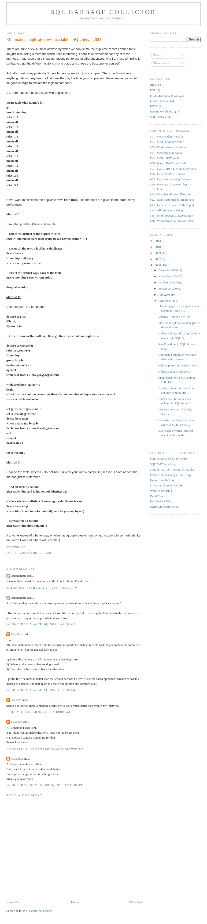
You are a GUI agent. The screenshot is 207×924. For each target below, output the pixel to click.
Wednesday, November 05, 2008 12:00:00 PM (45, 748)
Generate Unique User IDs (174, 317)
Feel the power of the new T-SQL (178, 365)
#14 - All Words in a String (166, 210)
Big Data (155, 85)
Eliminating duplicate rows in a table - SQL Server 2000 (54, 39)
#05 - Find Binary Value (164, 157)
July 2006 (164, 294)
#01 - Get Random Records (166, 136)
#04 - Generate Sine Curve (166, 152)
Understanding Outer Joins (174, 371)
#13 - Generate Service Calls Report (172, 205)
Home (74, 902)
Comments (161, 63)
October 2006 (167, 282)
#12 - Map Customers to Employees (172, 199)
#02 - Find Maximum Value (167, 142)
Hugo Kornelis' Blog (162, 480)
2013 (158, 241)
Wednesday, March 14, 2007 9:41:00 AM (41, 624)
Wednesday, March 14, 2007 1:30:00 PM (40, 690)
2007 (158, 259)
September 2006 (168, 288)
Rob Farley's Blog (161, 501)
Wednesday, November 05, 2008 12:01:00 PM (45, 785)
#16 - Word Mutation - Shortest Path (172, 221)
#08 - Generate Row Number (167, 174)
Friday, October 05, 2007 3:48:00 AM (38, 712)
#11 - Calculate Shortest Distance (170, 194)
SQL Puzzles (158, 117)
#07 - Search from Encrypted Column (173, 168)
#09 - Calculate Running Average (170, 179)
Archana (16, 700)
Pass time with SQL (162, 111)
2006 (158, 265)
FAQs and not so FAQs (35, 553)
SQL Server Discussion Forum (169, 458)
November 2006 (168, 276)
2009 (158, 253)
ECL (153, 90)
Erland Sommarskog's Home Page (171, 475)
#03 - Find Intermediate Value (168, 147)
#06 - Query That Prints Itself (168, 163)
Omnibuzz (17, 634)
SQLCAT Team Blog (163, 464)
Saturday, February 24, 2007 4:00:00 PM (42, 587)
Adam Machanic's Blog (164, 506)
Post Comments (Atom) (37, 911)
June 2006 (164, 300)
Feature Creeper (160, 101)
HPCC (154, 106)
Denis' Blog (157, 496)
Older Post (135, 902)
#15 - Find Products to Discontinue (171, 215)
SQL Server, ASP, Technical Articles (172, 469)
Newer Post (13, 902)
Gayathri (16, 722)
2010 (158, 247)
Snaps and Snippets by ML (166, 485)
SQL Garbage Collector (103, 12)
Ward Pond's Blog (161, 491)
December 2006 (168, 270)
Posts (158, 55)
